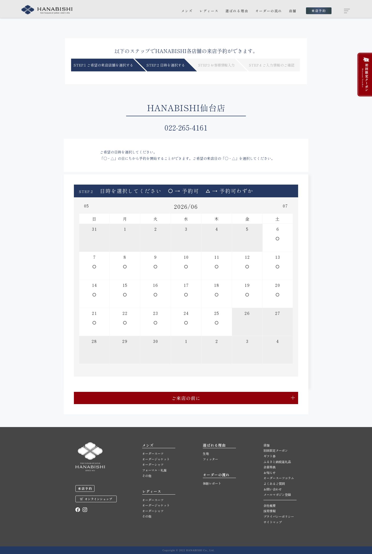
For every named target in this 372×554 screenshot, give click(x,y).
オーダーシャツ (153, 464)
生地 (206, 453)
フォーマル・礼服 (154, 470)
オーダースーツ (153, 453)
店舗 (293, 10)
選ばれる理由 (236, 10)
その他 (146, 475)
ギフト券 (269, 456)
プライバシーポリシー (278, 516)
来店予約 (319, 10)
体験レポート (212, 483)
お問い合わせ (272, 489)
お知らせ (269, 472)
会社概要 (269, 505)
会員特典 (269, 467)
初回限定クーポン (275, 450)
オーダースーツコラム (278, 478)
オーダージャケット (156, 459)
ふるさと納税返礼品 (277, 461)
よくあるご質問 (274, 483)
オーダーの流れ (268, 10)
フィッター (210, 459)
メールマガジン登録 (277, 494)
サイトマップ (272, 522)
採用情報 (269, 511)
